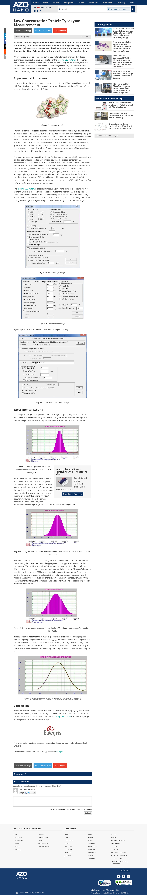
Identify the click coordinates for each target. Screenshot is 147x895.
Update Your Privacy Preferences (30, 892)
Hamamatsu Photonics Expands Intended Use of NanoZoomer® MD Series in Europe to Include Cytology (123, 33)
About (113, 834)
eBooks (90, 837)
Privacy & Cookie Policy (119, 855)
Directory (68, 852)
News (67, 834)
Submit (88, 813)
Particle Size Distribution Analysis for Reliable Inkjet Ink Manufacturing (120, 100)
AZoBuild (16, 846)
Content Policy (116, 858)
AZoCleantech (18, 840)
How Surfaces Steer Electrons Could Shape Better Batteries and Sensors (122, 71)
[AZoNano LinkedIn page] (34, 11)
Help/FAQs (92, 852)
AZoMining (17, 849)
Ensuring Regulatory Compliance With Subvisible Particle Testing (121, 111)
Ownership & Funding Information (119, 862)
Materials (91, 843)
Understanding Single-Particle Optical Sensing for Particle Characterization (120, 122)
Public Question (59, 809)
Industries (92, 849)
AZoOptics (16, 843)
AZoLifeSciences (43, 846)
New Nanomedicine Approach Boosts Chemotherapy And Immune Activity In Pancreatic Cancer (121, 46)
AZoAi (39, 840)
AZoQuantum (42, 837)
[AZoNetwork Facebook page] (37, 11)
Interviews (68, 849)
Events (90, 840)
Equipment (69, 840)
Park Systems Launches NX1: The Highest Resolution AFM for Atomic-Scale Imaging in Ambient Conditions (123, 59)
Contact (114, 846)
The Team (91, 858)
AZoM (15, 834)
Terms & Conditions (118, 852)
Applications (92, 846)
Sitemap (91, 855)
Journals (68, 855)
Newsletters (115, 843)
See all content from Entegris (107, 131)
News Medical (42, 843)
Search (113, 837)
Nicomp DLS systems (67, 60)
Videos (67, 843)
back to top (125, 870)
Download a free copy (72, 494)
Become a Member (118, 840)
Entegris (60, 751)
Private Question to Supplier (81, 809)
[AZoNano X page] (40, 11)
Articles (67, 837)
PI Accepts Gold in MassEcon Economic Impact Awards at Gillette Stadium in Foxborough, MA (121, 84)
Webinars (68, 846)
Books (90, 834)
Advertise (114, 849)
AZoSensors (41, 834)
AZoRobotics (17, 837)
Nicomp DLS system (26, 189)
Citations (20, 774)
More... (131, 2)
